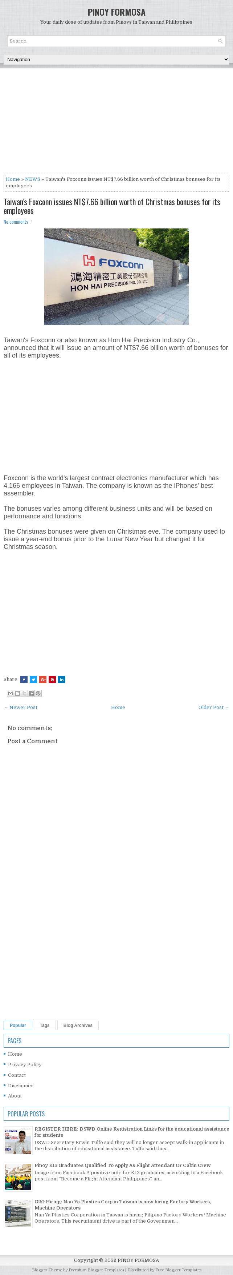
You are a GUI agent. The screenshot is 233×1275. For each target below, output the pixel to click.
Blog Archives (78, 1025)
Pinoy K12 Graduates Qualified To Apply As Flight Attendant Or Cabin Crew (122, 1165)
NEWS (32, 179)
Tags (45, 1025)
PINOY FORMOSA (117, 11)
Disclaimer (20, 1085)
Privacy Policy (25, 1064)
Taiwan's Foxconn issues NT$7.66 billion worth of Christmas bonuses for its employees (112, 206)
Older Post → (214, 707)
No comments (16, 221)
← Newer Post (20, 707)
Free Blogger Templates (178, 1270)
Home (13, 179)
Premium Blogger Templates (96, 1270)
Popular (18, 1025)
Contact (17, 1075)
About (15, 1096)
